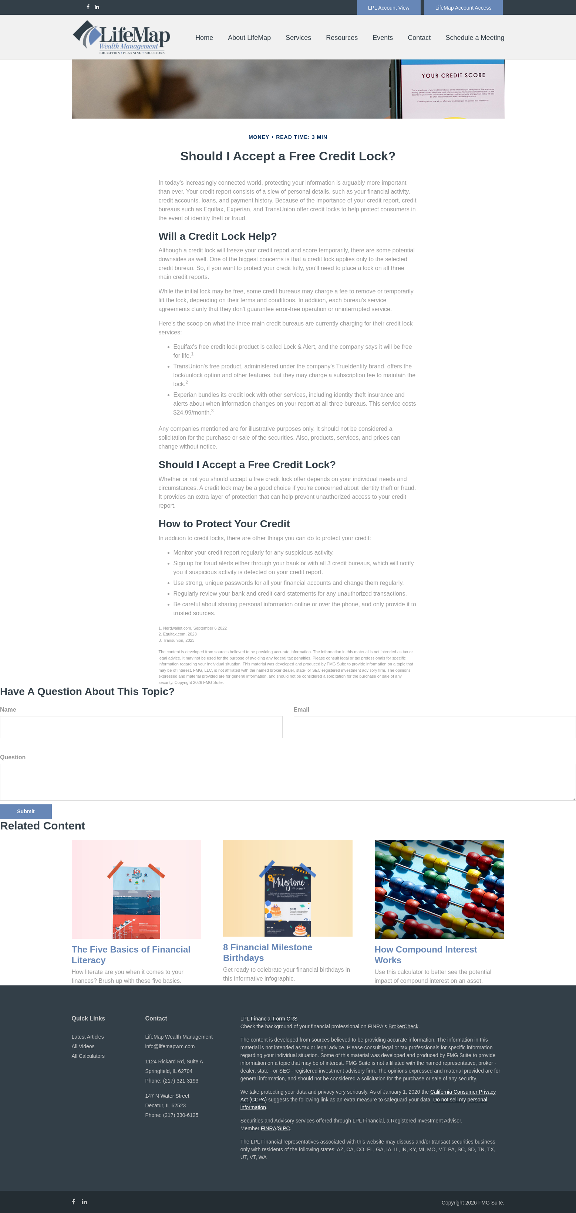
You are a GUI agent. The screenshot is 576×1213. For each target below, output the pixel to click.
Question (13, 757)
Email (302, 709)
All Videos (83, 1046)
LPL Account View (389, 8)
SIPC (284, 1128)
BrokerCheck (403, 1026)
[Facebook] (88, 7)
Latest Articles (88, 1037)
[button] (249, 37)
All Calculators (88, 1056)
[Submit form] (26, 811)
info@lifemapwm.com (170, 1046)
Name (8, 709)
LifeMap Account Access (463, 8)
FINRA (268, 1128)
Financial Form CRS (274, 1019)
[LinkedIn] (97, 7)
